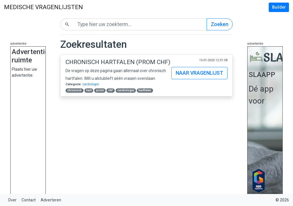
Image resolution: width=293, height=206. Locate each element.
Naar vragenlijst (199, 73)
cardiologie (90, 84)
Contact (28, 200)
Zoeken (219, 24)
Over (12, 200)
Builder (279, 7)
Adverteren (51, 200)
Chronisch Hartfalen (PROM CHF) (118, 62)
